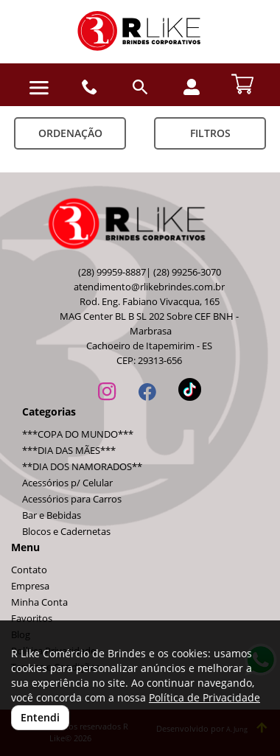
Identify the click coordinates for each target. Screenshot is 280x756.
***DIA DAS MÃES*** (69, 450)
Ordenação (70, 133)
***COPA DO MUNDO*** (77, 434)
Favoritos (31, 618)
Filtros (210, 133)
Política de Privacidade (204, 697)
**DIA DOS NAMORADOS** (82, 467)
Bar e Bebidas (51, 515)
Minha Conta (39, 602)
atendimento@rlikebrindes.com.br (149, 287)
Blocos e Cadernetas (66, 531)
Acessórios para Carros (72, 499)
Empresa (30, 586)
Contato (29, 570)
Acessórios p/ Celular (67, 483)
